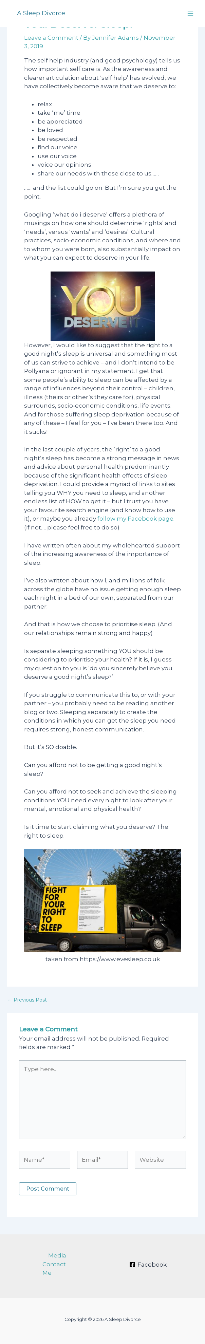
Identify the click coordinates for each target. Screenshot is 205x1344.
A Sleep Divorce (41, 13)
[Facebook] (148, 1265)
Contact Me (54, 1268)
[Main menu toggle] (191, 13)
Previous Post (27, 999)
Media (57, 1255)
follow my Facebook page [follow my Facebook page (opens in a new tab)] (135, 518)
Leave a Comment (51, 37)
